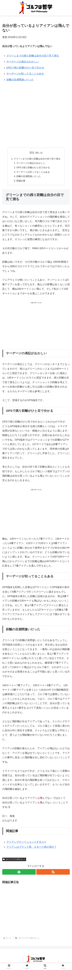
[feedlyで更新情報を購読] (19, 872)
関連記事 (21, 181)
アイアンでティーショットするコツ (26, 842)
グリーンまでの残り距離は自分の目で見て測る (32, 55)
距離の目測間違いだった (20, 79)
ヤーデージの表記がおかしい (22, 61)
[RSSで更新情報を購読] (53, 872)
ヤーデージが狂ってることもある (25, 73)
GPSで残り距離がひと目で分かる (25, 67)
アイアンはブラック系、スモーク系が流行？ (31, 847)
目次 (31, 152)
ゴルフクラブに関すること (14, 860)
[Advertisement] (36, 107)
